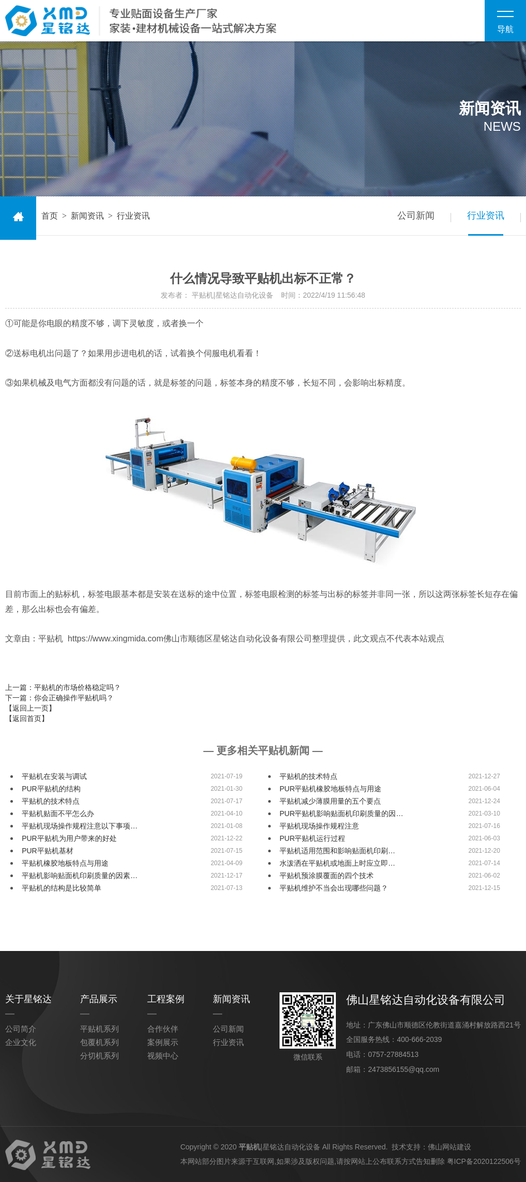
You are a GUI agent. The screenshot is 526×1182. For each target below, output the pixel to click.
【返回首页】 (27, 718)
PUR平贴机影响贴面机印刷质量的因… (342, 813)
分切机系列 (99, 1055)
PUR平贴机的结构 (51, 789)
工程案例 (165, 999)
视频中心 (162, 1055)
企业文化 (20, 1042)
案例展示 (162, 1042)
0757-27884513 (393, 1054)
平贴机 (249, 1146)
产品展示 (98, 999)
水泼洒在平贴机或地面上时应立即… (337, 863)
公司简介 (20, 1028)
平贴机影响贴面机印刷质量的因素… (79, 875)
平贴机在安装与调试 (54, 776)
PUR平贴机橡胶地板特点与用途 (331, 789)
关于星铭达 (28, 999)
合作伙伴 (162, 1028)
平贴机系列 (99, 1028)
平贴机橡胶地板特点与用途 (65, 863)
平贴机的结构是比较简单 (61, 888)
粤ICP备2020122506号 (484, 1160)
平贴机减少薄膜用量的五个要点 (330, 801)
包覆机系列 (99, 1042)
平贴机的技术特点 (308, 776)
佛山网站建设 (449, 1146)
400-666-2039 (419, 1039)
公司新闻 (415, 215)
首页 (49, 215)
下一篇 (59, 698)
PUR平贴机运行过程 (313, 838)
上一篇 (63, 687)
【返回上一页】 (30, 708)
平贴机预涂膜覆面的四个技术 (327, 875)
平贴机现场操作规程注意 (319, 826)
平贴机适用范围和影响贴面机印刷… (337, 851)
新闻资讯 (87, 215)
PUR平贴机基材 (47, 851)
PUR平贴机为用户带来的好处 (69, 838)
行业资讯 (485, 215)
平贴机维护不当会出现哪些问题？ (334, 888)
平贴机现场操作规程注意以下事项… (79, 826)
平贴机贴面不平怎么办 (58, 813)
